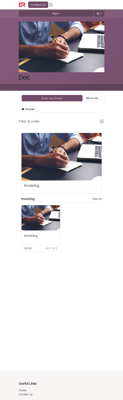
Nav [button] (55, 13)
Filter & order (29, 121)
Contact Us (38, 4)
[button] (99, 13)
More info (92, 98)
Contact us (26, 394)
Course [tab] (28, 109)
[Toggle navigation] (101, 121)
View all (97, 199)
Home (23, 390)
